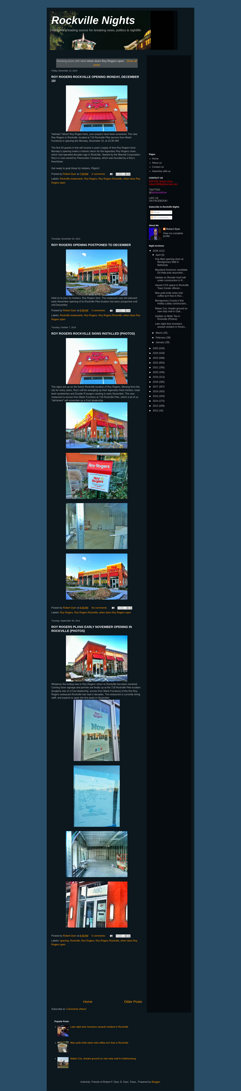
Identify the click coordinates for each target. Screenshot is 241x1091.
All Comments (160, 217)
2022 (156, 362)
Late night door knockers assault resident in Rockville (99, 1027)
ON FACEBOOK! (158, 200)
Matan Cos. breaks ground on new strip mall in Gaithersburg (103, 1058)
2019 (156, 377)
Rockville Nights (93, 20)
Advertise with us (161, 171)
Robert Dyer (173, 229)
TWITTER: (155, 189)
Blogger (156, 1082)
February (161, 337)
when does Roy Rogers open (115, 612)
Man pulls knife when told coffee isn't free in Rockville (99, 1042)
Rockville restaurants (71, 178)
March (159, 333)
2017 (156, 386)
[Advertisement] (96, 211)
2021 (156, 367)
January (160, 342)
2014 (156, 401)
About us (157, 162)
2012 (156, 410)
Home (87, 1002)
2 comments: (98, 174)
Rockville (75, 940)
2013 (156, 406)
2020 (156, 372)
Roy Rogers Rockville (110, 178)
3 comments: (98, 310)
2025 (156, 348)
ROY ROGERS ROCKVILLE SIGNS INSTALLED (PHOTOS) (93, 333)
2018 (156, 382)
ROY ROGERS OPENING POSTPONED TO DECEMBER (91, 245)
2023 (156, 358)
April (158, 255)
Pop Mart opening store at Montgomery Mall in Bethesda (169, 262)
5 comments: (98, 935)
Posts (155, 212)
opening (64, 940)
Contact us (158, 167)
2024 (156, 353)
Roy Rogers (90, 178)
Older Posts (133, 1002)
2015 (156, 396)
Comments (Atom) (76, 1009)
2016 (156, 391)
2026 (156, 250)
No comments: (99, 607)
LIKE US (153, 198)
